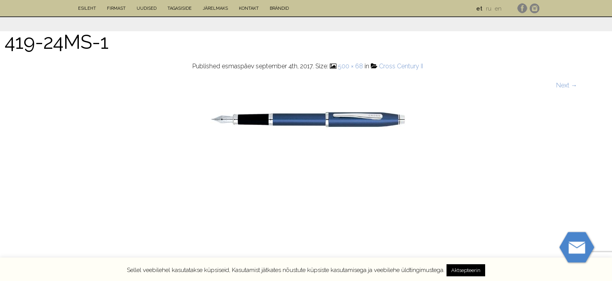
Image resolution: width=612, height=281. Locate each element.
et (479, 8)
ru (488, 8)
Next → (566, 85)
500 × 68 (350, 66)
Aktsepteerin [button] (465, 270)
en (498, 8)
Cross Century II (401, 66)
